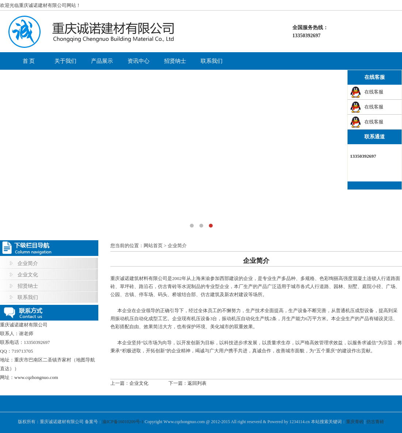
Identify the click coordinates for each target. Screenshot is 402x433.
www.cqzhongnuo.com (36, 377)
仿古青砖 (375, 421)
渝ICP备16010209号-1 (123, 421)
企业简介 (28, 263)
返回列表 (196, 383)
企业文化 (28, 274)
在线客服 (373, 92)
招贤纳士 (175, 61)
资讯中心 (138, 61)
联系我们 (212, 61)
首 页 (29, 61)
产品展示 (102, 61)
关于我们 (65, 61)
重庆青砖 (355, 421)
